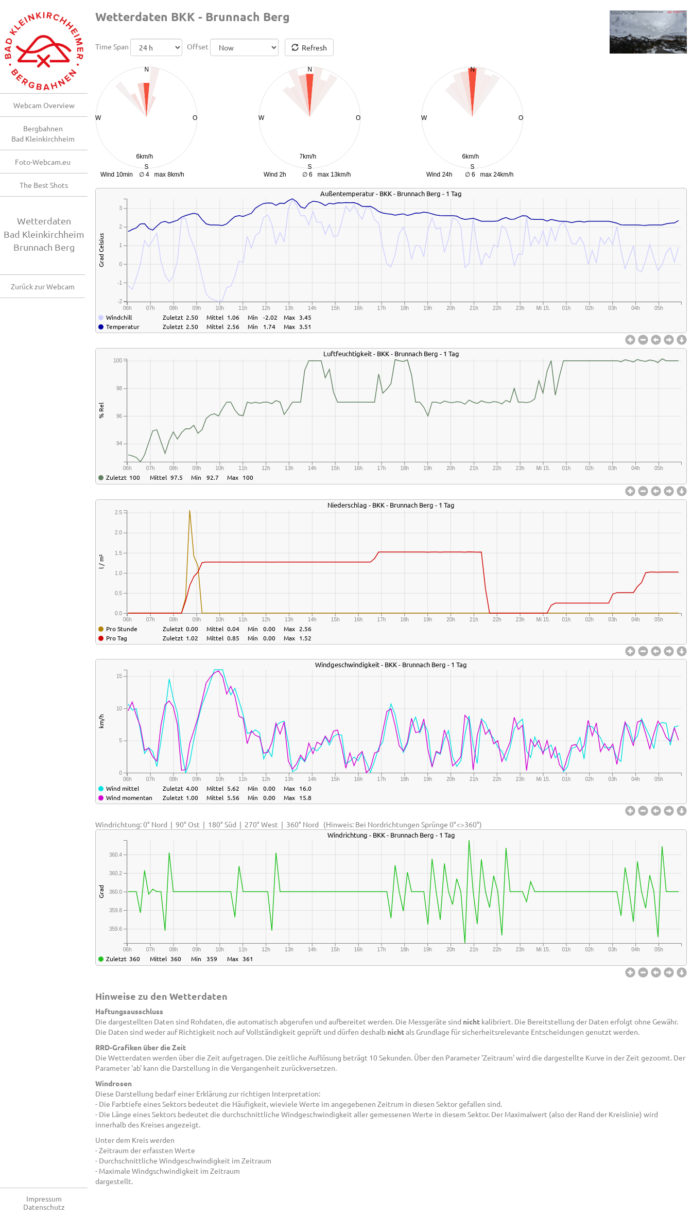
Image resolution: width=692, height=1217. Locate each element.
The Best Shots (44, 184)
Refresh (309, 47)
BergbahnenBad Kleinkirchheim (43, 133)
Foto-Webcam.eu (43, 161)
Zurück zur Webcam (43, 286)
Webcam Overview (44, 105)
